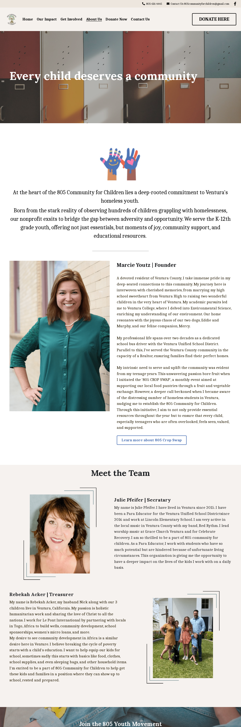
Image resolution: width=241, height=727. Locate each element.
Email (111, 686)
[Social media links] (235, 4)
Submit (179, 686)
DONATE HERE (214, 19)
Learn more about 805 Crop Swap (120, 404)
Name (52, 686)
